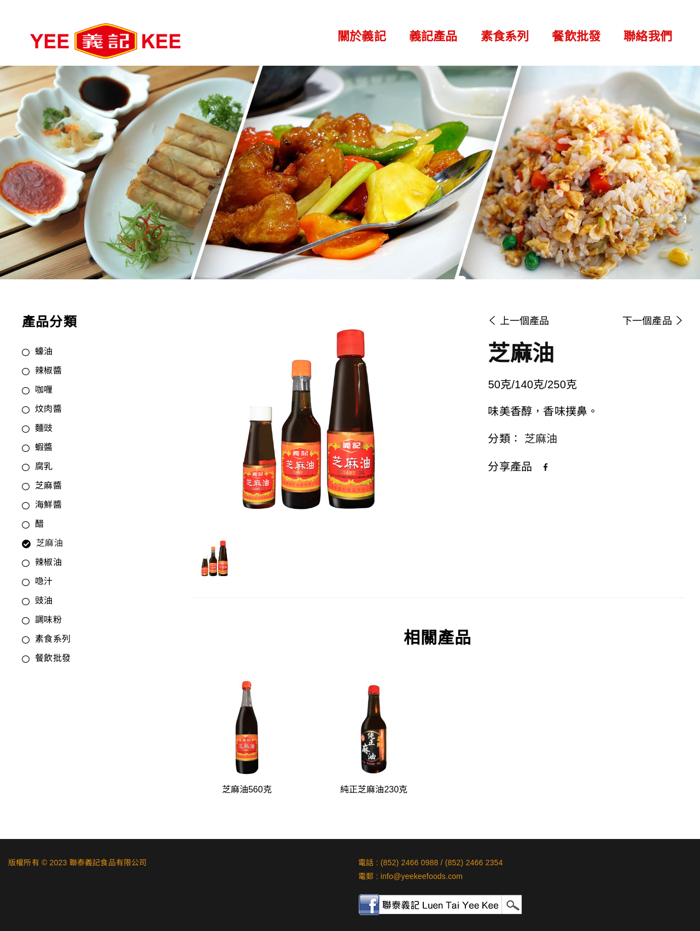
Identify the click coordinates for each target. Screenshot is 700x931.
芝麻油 (49, 543)
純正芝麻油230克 (373, 789)
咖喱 (43, 390)
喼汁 (43, 582)
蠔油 (43, 352)
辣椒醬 (48, 371)
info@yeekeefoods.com (422, 876)
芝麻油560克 (247, 789)
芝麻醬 (48, 486)
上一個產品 (518, 320)
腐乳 (43, 467)
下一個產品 (653, 320)
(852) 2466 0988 (410, 862)
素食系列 (505, 36)
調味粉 (48, 620)
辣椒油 (48, 563)
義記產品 (433, 36)
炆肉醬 (48, 409)
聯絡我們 (647, 36)
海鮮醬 (48, 505)
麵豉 (43, 428)
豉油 (43, 601)
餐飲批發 (576, 36)
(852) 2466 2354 (474, 862)
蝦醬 (43, 448)
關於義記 (361, 36)
